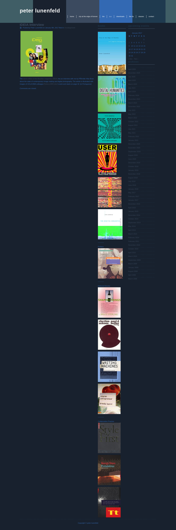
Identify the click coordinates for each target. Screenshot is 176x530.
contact (151, 16)
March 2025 (132, 84)
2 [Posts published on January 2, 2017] (129, 43)
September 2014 (134, 223)
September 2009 (134, 260)
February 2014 (133, 237)
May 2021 (131, 133)
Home (72, 16)
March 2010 (132, 256)
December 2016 (134, 204)
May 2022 (131, 114)
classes (141, 16)
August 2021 (133, 125)
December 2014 (134, 215)
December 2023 (134, 99)
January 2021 (133, 140)
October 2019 (133, 166)
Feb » (136, 59)
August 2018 (133, 178)
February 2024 (133, 95)
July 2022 (131, 110)
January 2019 (133, 170)
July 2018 (131, 181)
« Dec (130, 59)
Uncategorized (69, 28)
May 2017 (131, 193)
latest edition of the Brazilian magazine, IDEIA (40, 79)
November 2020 (134, 148)
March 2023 (132, 103)
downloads (120, 16)
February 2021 (133, 136)
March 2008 (132, 279)
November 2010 (134, 245)
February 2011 (133, 241)
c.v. (110, 16)
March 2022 (132, 118)
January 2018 (133, 189)
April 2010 (132, 253)
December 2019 (134, 163)
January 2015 (133, 211)
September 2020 (134, 151)
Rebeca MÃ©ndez (51, 84)
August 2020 (133, 155)
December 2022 (134, 106)
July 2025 (131, 77)
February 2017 (133, 196)
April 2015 (132, 208)
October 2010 (133, 249)
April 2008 (132, 275)
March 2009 (132, 264)
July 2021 (131, 129)
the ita (131, 16)
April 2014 (132, 230)
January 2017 (133, 200)
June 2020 (132, 159)
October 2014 (133, 219)
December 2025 (134, 73)
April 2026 (132, 69)
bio (103, 16)
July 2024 (131, 88)
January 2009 (133, 267)
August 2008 (133, 271)
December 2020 (134, 144)
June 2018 (132, 185)
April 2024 (132, 92)
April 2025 (132, 80)
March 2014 (132, 234)
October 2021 (133, 121)
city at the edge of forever (88, 16)
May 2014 (131, 226)
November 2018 (134, 174)
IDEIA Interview (32, 25)
